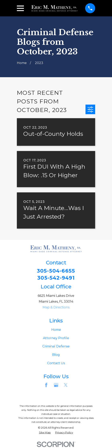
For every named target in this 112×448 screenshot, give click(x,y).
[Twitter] (65, 385)
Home (56, 330)
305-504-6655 (56, 271)
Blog (56, 355)
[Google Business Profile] (56, 385)
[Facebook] (46, 385)
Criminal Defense (56, 347)
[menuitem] (45, 433)
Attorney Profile (56, 338)
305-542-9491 (56, 278)
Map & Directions (56, 308)
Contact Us (56, 363)
